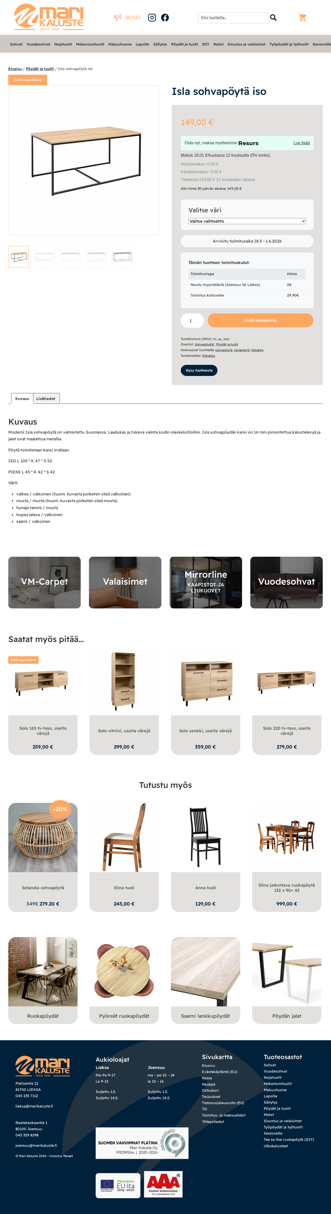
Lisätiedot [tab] (47, 399)
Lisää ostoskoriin (260, 320)
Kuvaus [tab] (22, 399)
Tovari (68, 1158)
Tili (204, 1111)
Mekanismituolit (90, 44)
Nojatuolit (63, 44)
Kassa (207, 1080)
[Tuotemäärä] (192, 320)
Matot (218, 44)
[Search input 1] (235, 17)
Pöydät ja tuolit (184, 44)
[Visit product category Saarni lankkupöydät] (205, 980)
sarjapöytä (243, 350)
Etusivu (15, 68)
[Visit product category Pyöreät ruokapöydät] (124, 980)
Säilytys (160, 44)
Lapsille (142, 44)
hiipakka (260, 350)
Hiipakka (209, 355)
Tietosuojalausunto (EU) (223, 1105)
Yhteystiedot (213, 1123)
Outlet (127, 17)
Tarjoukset (211, 1098)
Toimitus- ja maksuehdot (223, 1117)
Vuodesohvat (38, 44)
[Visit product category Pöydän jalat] (286, 980)
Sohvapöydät (205, 344)
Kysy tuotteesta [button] (200, 370)
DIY (205, 44)
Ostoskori (210, 1092)
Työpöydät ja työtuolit (289, 44)
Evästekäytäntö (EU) (219, 1074)
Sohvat (16, 44)
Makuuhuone (120, 44)
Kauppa (208, 1086)
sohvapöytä (224, 350)
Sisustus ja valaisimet (246, 44)
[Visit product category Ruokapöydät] (43, 980)
